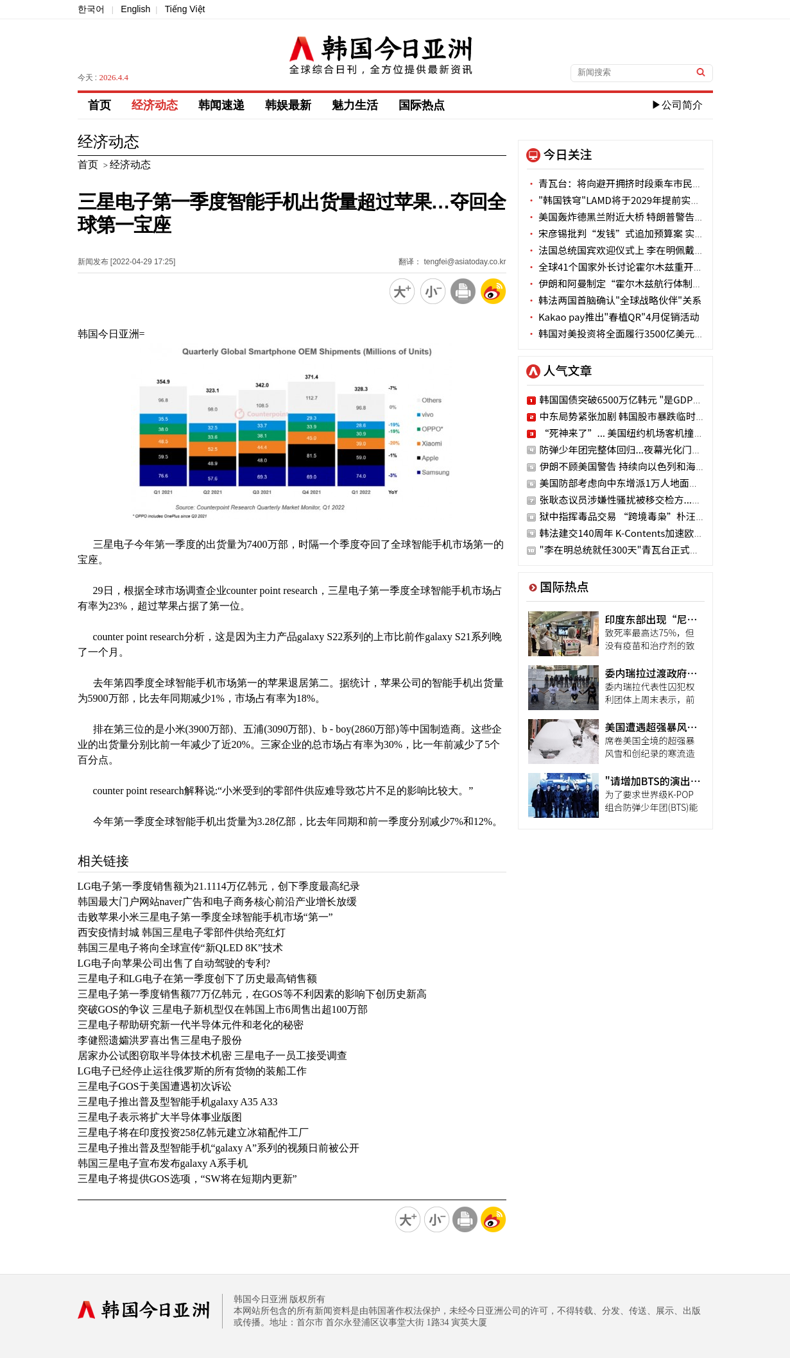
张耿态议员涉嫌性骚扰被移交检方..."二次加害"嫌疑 (649, 499)
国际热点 (422, 105)
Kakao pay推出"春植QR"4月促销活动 (613, 316)
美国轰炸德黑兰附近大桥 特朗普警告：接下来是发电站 (649, 216)
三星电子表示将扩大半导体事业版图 (160, 1117)
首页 (99, 105)
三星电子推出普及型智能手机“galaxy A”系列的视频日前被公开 (219, 1147)
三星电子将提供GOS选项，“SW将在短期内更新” (187, 1178)
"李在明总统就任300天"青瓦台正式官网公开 (634, 549)
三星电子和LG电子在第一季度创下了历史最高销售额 (197, 978)
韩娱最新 (288, 105)
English (135, 9)
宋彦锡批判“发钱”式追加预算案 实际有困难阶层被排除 (654, 233)
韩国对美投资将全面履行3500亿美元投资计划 (630, 333)
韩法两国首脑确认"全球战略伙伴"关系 (614, 300)
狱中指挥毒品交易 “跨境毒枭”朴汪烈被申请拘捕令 (651, 516)
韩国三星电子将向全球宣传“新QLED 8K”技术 (180, 947)
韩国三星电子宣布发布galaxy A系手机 (163, 1163)
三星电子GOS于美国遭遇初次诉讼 (155, 1086)
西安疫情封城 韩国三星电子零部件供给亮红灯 (182, 932)
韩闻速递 (221, 105)
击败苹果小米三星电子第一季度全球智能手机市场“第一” (205, 917)
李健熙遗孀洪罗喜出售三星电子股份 (160, 1040)
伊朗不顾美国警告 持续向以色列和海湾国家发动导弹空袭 (661, 466)
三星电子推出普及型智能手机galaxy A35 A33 (178, 1101)
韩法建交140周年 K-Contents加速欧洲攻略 (631, 532)
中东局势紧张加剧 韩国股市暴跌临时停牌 (627, 416)
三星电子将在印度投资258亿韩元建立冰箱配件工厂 (193, 1132)
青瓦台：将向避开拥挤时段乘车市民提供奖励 (629, 183)
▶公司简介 (677, 104)
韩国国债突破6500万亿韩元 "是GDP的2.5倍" (635, 399)
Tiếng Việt (185, 9)
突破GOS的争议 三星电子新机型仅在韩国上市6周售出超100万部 (223, 1009)
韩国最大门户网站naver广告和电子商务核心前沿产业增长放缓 (217, 901)
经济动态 (155, 105)
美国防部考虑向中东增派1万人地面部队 (624, 482)
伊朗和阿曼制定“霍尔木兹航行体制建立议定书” (638, 283)
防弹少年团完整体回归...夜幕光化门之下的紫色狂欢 (650, 449)
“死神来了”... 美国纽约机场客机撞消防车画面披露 (651, 432)
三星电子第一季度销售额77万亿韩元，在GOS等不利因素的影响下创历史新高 (252, 994)
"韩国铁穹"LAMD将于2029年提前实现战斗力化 (633, 200)
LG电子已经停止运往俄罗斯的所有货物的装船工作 (192, 1070)
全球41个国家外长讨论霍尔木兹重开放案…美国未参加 (649, 266)
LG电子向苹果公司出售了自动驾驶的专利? (174, 963)
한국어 (91, 9)
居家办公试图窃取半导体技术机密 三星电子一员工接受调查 (212, 1055)
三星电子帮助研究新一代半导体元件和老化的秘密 (191, 1024)
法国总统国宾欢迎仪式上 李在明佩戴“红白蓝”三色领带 (654, 250)
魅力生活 (355, 105)
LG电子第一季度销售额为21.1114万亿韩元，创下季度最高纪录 (219, 886)
